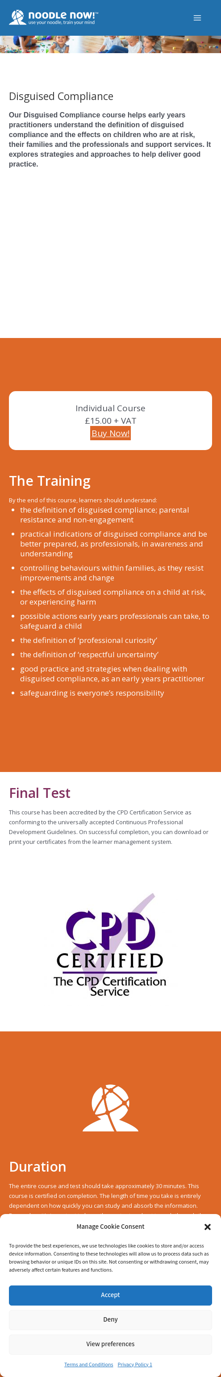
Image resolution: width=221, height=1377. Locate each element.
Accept (110, 1295)
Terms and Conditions (88, 1364)
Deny (110, 1319)
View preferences (111, 1344)
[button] (207, 1227)
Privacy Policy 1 (135, 1364)
